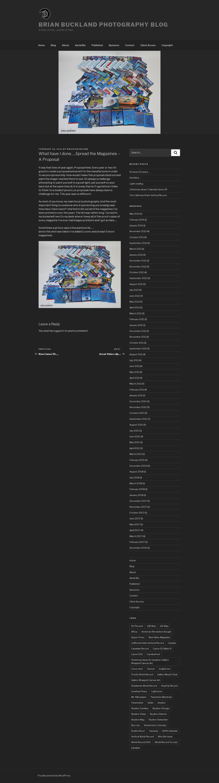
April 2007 (134, 530)
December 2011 (137, 331)
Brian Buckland (77, 149)
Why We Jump (165, 736)
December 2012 (137, 260)
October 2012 (136, 272)
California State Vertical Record (147, 643)
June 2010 (134, 436)
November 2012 (137, 266)
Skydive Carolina (139, 708)
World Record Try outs (166, 742)
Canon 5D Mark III (162, 648)
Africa (134, 631)
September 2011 (138, 348)
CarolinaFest (153, 654)
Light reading (136, 183)
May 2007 (134, 524)
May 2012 (134, 301)
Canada (172, 643)
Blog (53, 45)
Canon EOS (137, 654)
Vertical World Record (142, 736)
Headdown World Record (144, 685)
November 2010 (138, 407)
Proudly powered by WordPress (54, 775)
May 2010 (134, 442)
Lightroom (156, 691)
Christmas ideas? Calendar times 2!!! (148, 189)
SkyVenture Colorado (155, 725)
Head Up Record (169, 685)
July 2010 (134, 430)
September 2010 (138, 419)
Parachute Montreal (161, 697)
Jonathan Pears (139, 691)
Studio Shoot (138, 731)
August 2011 (135, 354)
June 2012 (134, 296)
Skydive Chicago (161, 708)
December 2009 (138, 465)
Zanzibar (135, 747)
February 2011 (136, 389)
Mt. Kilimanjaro (139, 697)
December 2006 (138, 547)
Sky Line (135, 725)
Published (97, 45)
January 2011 (135, 395)
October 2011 (136, 342)
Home (41, 45)
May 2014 (134, 213)
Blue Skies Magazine (159, 637)
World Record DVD (141, 742)
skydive (162, 702)
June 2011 (134, 366)
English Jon (164, 668)
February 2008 (137, 489)
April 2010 (134, 448)
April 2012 (134, 307)
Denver (151, 668)
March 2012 (135, 313)
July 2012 (134, 290)
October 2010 (136, 413)
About (65, 45)
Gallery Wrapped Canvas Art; (146, 680)
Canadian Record (140, 648)
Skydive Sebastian (158, 719)
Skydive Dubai (138, 714)
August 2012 (136, 284)
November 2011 (137, 336)
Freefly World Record (142, 674)
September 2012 (138, 278)
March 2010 (135, 454)
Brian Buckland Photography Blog (103, 24)
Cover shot (137, 668)
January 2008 (136, 495)
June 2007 (134, 518)
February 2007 (137, 542)
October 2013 (136, 237)
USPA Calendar (170, 731)
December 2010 (138, 401)
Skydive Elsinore (158, 714)
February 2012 (136, 319)
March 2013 (135, 249)
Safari (150, 702)
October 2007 (136, 512)
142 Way (164, 626)
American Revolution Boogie (156, 631)
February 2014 (136, 219)
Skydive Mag (137, 719)
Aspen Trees (137, 637)
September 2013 (138, 243)
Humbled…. (135, 177)
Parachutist (137, 702)
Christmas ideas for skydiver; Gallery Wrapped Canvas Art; (150, 661)
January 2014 (136, 225)
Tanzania (153, 731)
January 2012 (136, 325)
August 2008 (136, 471)
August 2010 (136, 424)
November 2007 (138, 507)
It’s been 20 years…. (139, 172)
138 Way (151, 626)
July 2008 (134, 477)
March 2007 (135, 536)
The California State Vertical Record (148, 195)
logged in (58, 330)
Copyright (167, 45)
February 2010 (136, 460)
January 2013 (136, 254)
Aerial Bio (80, 45)
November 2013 (137, 231)
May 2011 (134, 372)
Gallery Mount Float (167, 674)
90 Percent (137, 626)
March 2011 (135, 383)
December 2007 (138, 501)
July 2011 (133, 360)
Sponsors (114, 45)
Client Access (148, 45)
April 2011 (134, 378)
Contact (129, 45)
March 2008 (135, 483)
